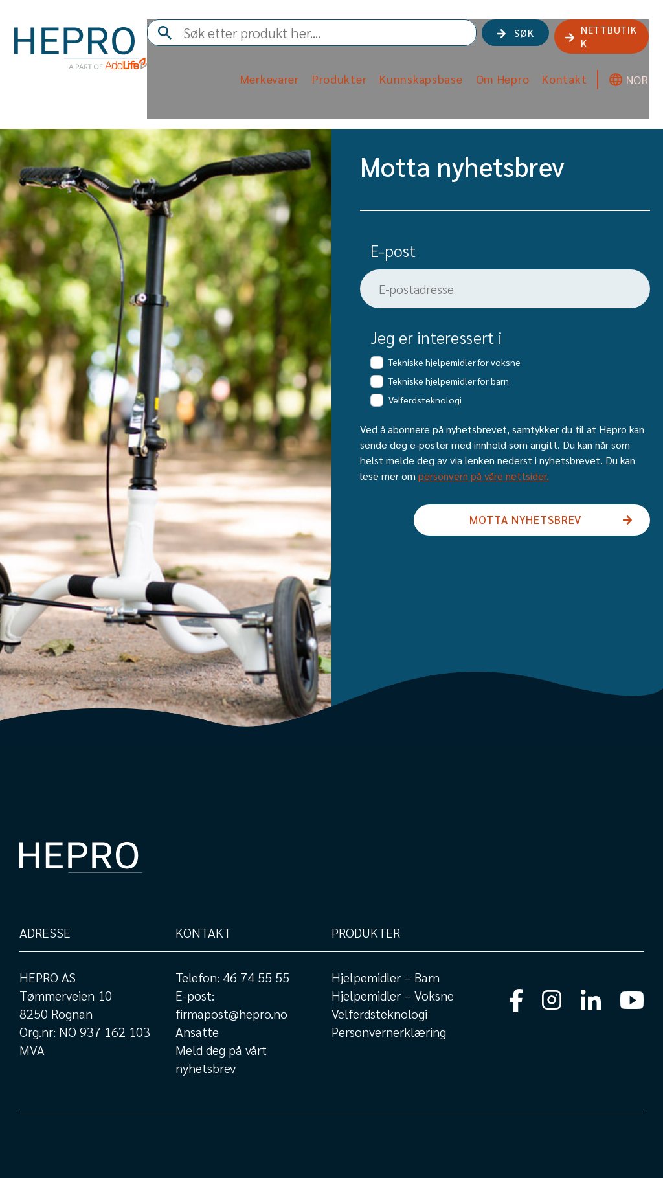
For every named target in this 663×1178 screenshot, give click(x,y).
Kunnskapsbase (415, 76)
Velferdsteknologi (379, 1013)
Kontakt (559, 76)
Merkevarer (264, 76)
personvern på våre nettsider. (483, 475)
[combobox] (346, 38)
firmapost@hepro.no (231, 1013)
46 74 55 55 (256, 977)
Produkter (334, 76)
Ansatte (197, 1031)
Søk (513, 37)
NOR (632, 76)
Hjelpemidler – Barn (386, 977)
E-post (393, 250)
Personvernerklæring (389, 1031)
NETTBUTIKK (601, 37)
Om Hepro (497, 76)
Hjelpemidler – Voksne (393, 995)
